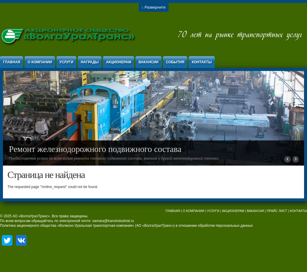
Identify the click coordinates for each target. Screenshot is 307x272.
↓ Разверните (154, 7)
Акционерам (118, 62)
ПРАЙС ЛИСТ (277, 211)
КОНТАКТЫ (298, 211)
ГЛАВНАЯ (172, 211)
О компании (40, 62)
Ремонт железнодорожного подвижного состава (95, 149)
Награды (90, 62)
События (175, 62)
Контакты (201, 62)
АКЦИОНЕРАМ (233, 211)
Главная (11, 62)
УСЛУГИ (213, 211)
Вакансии (148, 62)
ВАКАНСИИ (255, 211)
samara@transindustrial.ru (113, 221)
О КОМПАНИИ (193, 211)
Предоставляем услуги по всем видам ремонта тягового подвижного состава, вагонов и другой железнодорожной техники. (114, 158)
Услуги (66, 62)
